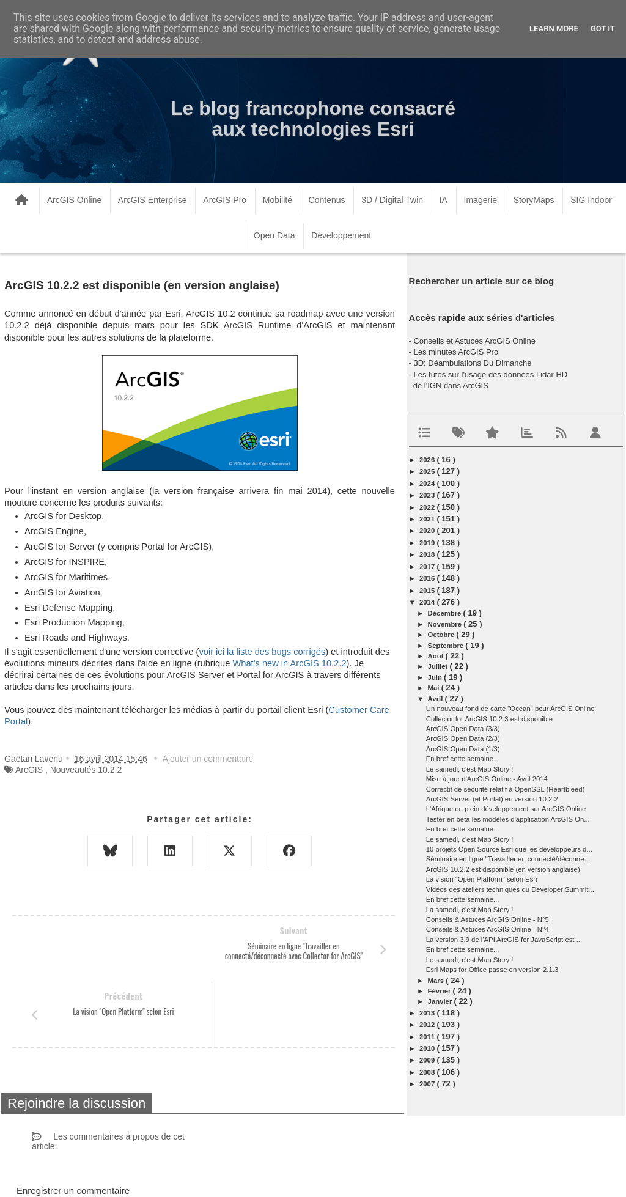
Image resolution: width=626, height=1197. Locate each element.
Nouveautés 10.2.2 (86, 770)
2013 (427, 1013)
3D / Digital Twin (392, 200)
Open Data (274, 235)
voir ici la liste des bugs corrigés (262, 652)
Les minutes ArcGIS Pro (455, 351)
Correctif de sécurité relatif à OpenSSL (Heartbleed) (505, 789)
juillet (439, 666)
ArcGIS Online (74, 200)
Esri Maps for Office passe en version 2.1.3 (492, 969)
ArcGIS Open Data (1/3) (463, 749)
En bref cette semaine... (462, 758)
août (437, 656)
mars (437, 980)
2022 (427, 507)
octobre (442, 634)
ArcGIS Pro (224, 200)
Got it (603, 28)
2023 (427, 495)
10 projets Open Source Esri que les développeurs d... (509, 849)
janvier (441, 1001)
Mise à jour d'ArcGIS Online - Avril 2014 (487, 779)
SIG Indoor (591, 200)
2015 (427, 590)
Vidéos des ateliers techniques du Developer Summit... (510, 889)
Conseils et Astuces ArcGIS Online (474, 340)
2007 (427, 1084)
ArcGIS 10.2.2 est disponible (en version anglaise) (503, 869)
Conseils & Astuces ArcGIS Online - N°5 (487, 919)
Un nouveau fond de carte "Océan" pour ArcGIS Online (510, 708)
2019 (427, 543)
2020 (427, 530)
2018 (427, 554)
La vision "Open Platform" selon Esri (481, 879)
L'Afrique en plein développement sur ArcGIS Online (506, 808)
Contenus (327, 200)
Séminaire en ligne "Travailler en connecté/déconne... (508, 859)
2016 (427, 578)
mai (434, 687)
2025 (427, 471)
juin (436, 677)
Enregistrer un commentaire (73, 1125)
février (440, 991)
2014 (427, 602)
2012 (427, 1024)
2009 (427, 1060)
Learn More (553, 28)
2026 (427, 459)
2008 (427, 1072)
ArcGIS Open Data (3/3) (463, 728)
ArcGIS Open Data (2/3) (463, 738)
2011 (427, 1036)
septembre (447, 645)
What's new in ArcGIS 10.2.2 (289, 663)
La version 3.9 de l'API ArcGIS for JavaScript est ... (504, 939)
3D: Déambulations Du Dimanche (472, 362)
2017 (427, 566)
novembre (446, 624)
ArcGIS (29, 770)
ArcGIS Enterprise (152, 200)
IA (443, 200)
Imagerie (480, 200)
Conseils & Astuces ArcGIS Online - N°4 (487, 929)
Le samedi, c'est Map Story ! (470, 769)
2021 (427, 519)
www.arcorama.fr (144, 1171)
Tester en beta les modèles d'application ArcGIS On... (508, 819)
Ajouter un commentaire (208, 759)
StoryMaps (534, 200)
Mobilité (277, 200)
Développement (341, 235)
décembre (445, 613)
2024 (427, 483)
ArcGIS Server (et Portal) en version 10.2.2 (492, 799)
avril (436, 698)
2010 (427, 1048)
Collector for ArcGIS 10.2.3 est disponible (489, 719)
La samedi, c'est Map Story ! (470, 909)
